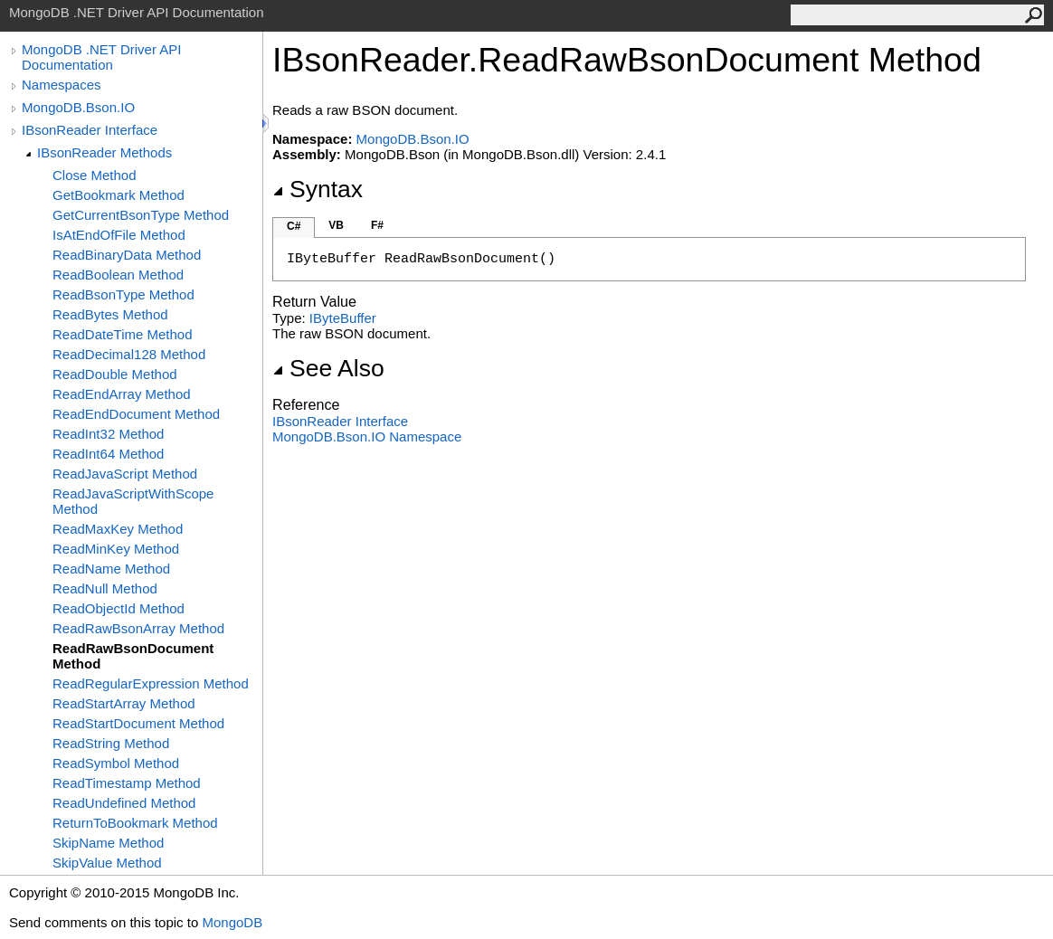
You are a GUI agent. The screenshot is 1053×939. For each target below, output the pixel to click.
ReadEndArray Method (121, 394)
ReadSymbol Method (115, 763)
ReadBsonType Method (123, 294)
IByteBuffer (342, 318)
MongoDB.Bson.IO (78, 107)
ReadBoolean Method (118, 274)
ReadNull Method (104, 588)
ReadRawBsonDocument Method (132, 655)
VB (336, 225)
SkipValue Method (107, 862)
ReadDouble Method (114, 374)
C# (293, 226)
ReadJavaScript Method (124, 473)
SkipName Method (108, 842)
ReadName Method (111, 568)
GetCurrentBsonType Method (140, 215)
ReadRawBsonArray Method (138, 628)
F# (377, 225)
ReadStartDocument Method (138, 723)
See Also (328, 368)
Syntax (317, 189)
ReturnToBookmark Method (135, 822)
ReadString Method (110, 743)
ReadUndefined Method (123, 803)
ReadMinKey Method (115, 548)
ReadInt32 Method (108, 433)
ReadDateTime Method (122, 334)
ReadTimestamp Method (126, 783)
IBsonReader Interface (89, 130)
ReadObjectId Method (118, 608)
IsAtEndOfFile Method (118, 234)
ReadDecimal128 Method (128, 354)
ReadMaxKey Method (117, 528)
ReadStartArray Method (123, 703)
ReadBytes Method (110, 314)
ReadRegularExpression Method (150, 683)
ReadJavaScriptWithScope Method (132, 501)
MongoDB (232, 922)
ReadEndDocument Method (136, 414)
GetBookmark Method (118, 195)
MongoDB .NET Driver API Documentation (101, 57)
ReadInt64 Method (108, 453)
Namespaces (61, 84)
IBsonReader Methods (104, 152)
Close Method (94, 175)
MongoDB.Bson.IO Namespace (366, 436)
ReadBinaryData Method (126, 254)
